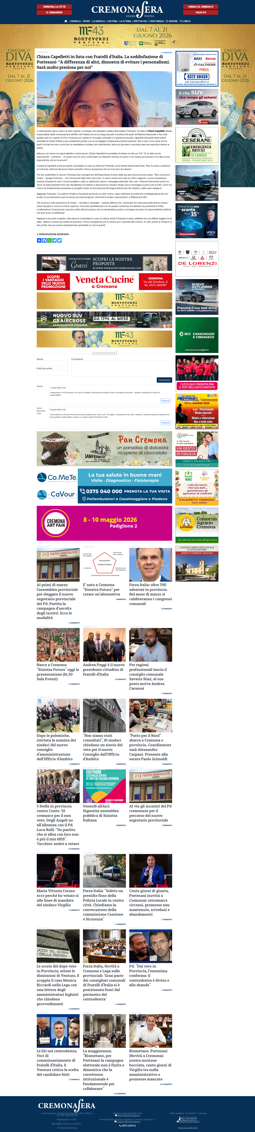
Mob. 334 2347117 (188, 1119)
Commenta (164, 380)
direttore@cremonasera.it (127, 1115)
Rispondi (165, 401)
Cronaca (75, 21)
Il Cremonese (54, 12)
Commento (121, 367)
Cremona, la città (54, 6)
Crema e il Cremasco (200, 6)
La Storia (125, 21)
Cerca (185, 21)
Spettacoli (140, 21)
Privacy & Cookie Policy (188, 1127)
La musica (99, 21)
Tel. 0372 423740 (188, 1117)
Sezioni (172, 21)
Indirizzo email (52, 371)
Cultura (112, 21)
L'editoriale (156, 21)
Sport (86, 21)
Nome (52, 362)
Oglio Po (201, 12)
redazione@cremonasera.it (127, 1121)
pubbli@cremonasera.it (188, 1121)
